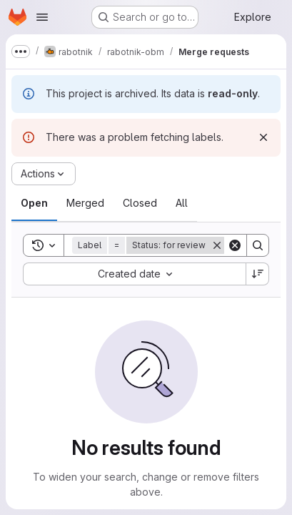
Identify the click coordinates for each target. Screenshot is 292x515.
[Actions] (43, 173)
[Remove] (217, 245)
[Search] (257, 245)
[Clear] (234, 245)
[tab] (34, 203)
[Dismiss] (263, 137)
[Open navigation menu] (42, 17)
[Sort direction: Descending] (257, 274)
